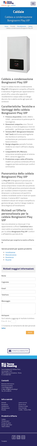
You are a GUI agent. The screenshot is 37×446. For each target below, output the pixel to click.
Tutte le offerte (5, 427)
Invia (30, 332)
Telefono (5, 294)
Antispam (5, 315)
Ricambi (8, 259)
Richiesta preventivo (7, 386)
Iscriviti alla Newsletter (20, 351)
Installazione (10, 252)
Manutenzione (10, 255)
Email (3, 288)
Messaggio (5, 301)
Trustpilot (4, 441)
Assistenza (9, 257)
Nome (3, 275)
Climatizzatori (5, 421)
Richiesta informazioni (7, 384)
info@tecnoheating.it (12, 389)
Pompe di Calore (6, 423)
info (3, 328)
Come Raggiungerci (7, 387)
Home (6, 26)
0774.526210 (7, 391)
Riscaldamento (21, 26)
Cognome (5, 282)
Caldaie (30, 26)
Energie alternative (6, 425)
